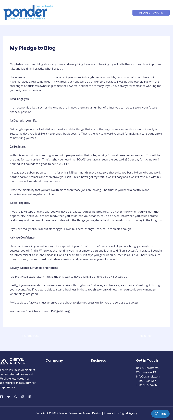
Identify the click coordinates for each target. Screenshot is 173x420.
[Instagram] (22, 396)
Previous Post (28, 336)
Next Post (148, 336)
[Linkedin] (29, 396)
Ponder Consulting (39, 77)
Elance (51, 172)
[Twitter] (8, 396)
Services (106, 12)
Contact (121, 12)
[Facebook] (1, 396)
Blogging (17, 55)
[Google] (15, 396)
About (91, 12)
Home (78, 12)
